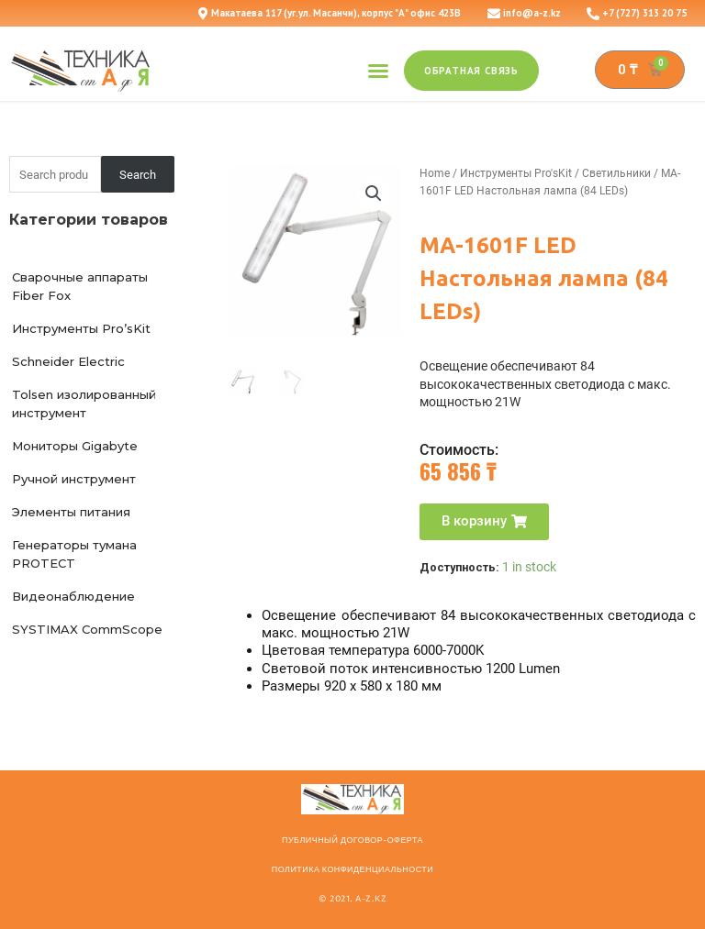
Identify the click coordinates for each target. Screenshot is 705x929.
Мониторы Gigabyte (75, 445)
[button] (378, 70)
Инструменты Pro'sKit (516, 173)
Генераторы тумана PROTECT (74, 553)
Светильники (616, 173)
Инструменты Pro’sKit (81, 328)
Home (435, 173)
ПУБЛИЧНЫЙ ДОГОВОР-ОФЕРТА (352, 840)
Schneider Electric (68, 361)
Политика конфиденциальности (352, 869)
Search (137, 175)
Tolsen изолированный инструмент (84, 403)
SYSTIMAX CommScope (87, 629)
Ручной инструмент (74, 478)
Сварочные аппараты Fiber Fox (80, 286)
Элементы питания (71, 511)
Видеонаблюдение (73, 596)
